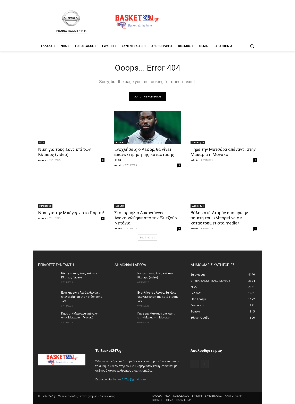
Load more (147, 237)
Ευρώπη (120, 206)
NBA (41, 142)
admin (42, 160)
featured (120, 142)
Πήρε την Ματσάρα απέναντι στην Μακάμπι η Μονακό (223, 152)
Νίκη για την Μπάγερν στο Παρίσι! (71, 213)
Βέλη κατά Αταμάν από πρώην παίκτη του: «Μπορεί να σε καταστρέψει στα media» (219, 218)
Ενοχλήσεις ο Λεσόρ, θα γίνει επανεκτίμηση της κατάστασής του (144, 154)
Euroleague (198, 142)
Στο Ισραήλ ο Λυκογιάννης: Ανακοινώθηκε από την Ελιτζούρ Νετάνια (145, 218)
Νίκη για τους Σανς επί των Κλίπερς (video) (64, 152)
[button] (252, 46)
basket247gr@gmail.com (129, 379)
